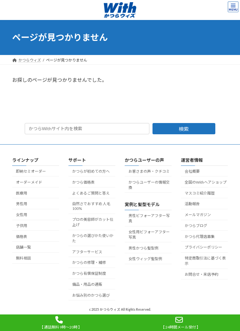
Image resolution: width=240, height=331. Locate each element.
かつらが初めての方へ (91, 171)
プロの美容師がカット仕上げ (92, 222)
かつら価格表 (83, 182)
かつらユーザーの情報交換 (149, 185)
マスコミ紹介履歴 (200, 192)
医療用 (21, 192)
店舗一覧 (23, 247)
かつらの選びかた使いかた (92, 238)
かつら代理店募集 (200, 236)
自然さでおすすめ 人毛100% (91, 206)
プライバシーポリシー (203, 247)
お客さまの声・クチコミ (149, 171)
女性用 (21, 214)
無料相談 (23, 258)
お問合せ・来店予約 (201, 274)
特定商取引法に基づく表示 (205, 261)
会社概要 (192, 171)
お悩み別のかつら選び (91, 295)
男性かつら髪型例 (143, 247)
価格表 (21, 236)
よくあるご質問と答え (91, 192)
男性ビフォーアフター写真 (149, 218)
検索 (184, 129)
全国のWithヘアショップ (206, 182)
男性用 (21, 203)
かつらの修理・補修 (89, 262)
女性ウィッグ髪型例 (145, 258)
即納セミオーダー (31, 171)
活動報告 (192, 203)
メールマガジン (198, 214)
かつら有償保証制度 (89, 273)
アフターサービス (87, 251)
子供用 (21, 225)
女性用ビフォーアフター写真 (149, 235)
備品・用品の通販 (87, 284)
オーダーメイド (29, 182)
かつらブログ (196, 225)
